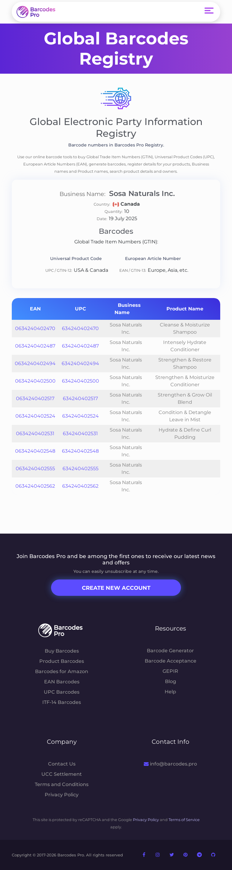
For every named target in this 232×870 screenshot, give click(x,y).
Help (170, 692)
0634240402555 (35, 468)
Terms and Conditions (62, 784)
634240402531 (80, 433)
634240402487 (80, 346)
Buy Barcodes (62, 651)
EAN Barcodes (61, 682)
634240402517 (80, 398)
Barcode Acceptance (170, 661)
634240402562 (80, 486)
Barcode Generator (170, 650)
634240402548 (80, 451)
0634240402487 (35, 346)
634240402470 (80, 328)
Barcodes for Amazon (61, 671)
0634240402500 (35, 381)
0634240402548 (35, 451)
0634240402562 (35, 486)
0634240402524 (35, 416)
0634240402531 (35, 433)
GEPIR (170, 671)
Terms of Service (184, 819)
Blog (170, 681)
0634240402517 (35, 398)
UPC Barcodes (61, 692)
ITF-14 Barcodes (61, 702)
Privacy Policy (62, 795)
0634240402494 (35, 363)
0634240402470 (35, 328)
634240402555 (80, 468)
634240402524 (80, 416)
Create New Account (116, 588)
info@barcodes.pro (170, 764)
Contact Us (62, 764)
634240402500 (80, 381)
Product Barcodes (61, 661)
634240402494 (80, 363)
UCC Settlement (61, 774)
